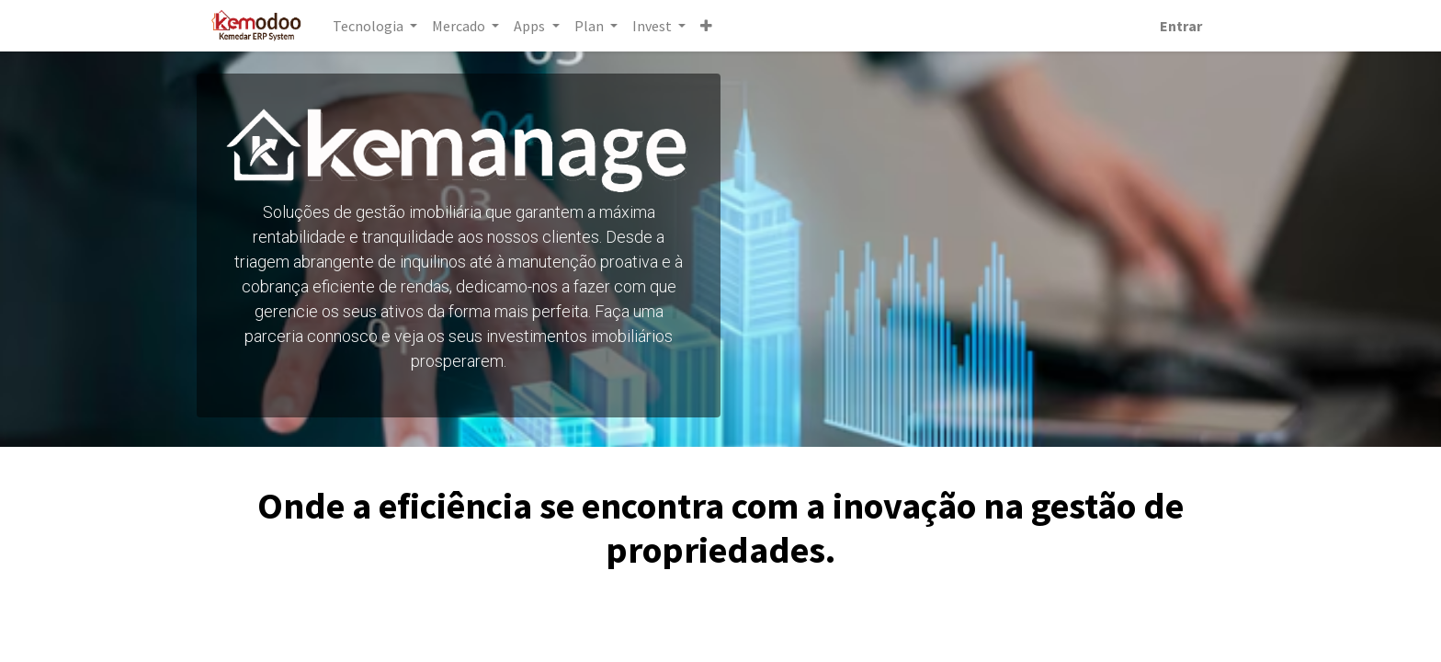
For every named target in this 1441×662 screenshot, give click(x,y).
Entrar (1180, 26)
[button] (707, 25)
